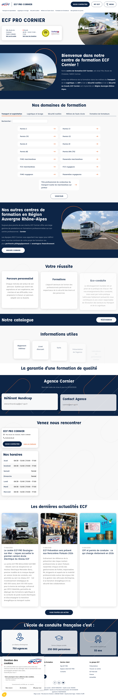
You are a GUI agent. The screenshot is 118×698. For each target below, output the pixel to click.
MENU (110, 4)
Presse (92, 674)
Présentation (94, 666)
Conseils (63, 671)
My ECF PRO (64, 666)
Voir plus (59, 196)
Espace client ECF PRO (67, 669)
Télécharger (106, 320)
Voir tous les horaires (29, 36)
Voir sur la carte (11, 36)
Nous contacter (80, 4)
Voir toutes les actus (59, 612)
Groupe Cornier (13, 250)
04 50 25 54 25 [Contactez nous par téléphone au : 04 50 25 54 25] (9, 438)
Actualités (93, 677)
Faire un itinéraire (30, 444)
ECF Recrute (93, 671)
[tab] (12, 113)
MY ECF (97, 4)
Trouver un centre (95, 669)
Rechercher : (7, 121)
